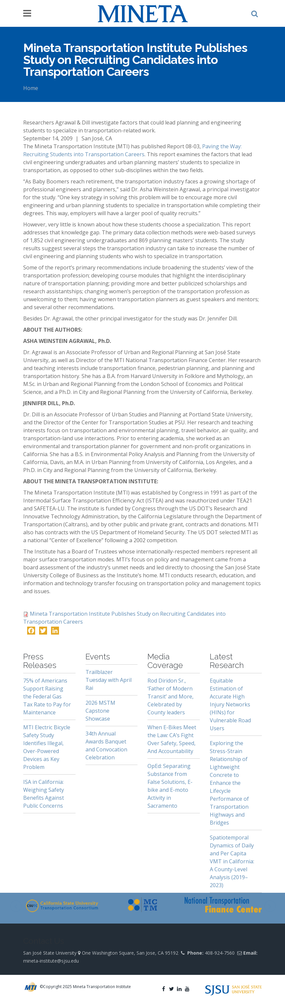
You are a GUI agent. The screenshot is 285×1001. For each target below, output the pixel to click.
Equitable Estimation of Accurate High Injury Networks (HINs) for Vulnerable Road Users (230, 704)
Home (30, 88)
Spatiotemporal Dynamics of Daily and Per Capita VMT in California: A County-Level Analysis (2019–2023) (232, 861)
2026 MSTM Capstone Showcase (100, 710)
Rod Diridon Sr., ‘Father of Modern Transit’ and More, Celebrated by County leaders (170, 696)
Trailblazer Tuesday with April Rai (109, 679)
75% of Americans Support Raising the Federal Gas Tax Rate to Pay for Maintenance (47, 696)
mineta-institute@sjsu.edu (51, 961)
